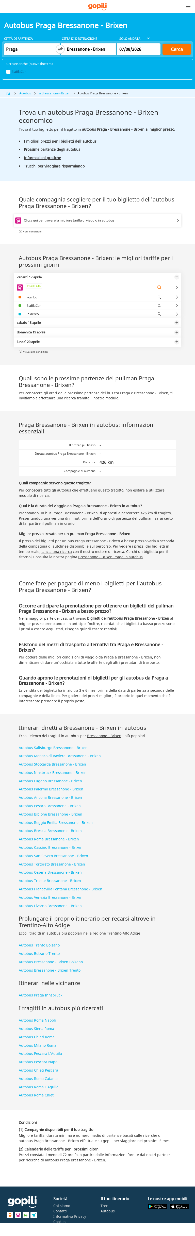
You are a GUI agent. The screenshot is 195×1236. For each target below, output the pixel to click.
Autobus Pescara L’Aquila (40, 1053)
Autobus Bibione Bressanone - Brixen (50, 814)
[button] (188, 6)
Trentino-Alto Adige (123, 933)
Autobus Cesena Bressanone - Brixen (50, 872)
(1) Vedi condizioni (30, 231)
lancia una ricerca (56, 551)
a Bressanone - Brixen (54, 93)
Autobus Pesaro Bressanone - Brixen (50, 805)
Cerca (177, 49)
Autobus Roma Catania (38, 1078)
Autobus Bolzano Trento (39, 953)
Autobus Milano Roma (37, 1045)
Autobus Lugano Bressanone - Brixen (50, 780)
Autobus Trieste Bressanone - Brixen (50, 880)
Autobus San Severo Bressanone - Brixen (53, 855)
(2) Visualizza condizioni (33, 351)
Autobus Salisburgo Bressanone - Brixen (53, 747)
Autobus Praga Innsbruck (40, 995)
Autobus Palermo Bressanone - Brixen (51, 789)
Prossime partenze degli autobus (52, 149)
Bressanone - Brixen (104, 735)
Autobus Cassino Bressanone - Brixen (51, 847)
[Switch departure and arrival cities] (60, 49)
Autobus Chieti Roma (37, 1037)
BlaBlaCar (16, 71)
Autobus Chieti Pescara (38, 1070)
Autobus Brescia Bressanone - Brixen (50, 830)
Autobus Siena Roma (36, 1028)
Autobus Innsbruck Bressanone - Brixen (53, 772)
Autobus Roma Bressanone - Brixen (49, 839)
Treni (105, 1205)
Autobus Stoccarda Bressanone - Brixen (52, 764)
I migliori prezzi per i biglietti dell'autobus (60, 141)
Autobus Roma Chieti (37, 1095)
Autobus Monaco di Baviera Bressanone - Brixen (60, 755)
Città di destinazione (79, 39)
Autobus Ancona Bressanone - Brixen (50, 797)
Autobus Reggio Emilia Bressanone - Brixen (56, 822)
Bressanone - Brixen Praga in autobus (110, 556)
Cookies (59, 1221)
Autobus (25, 93)
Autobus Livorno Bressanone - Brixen (50, 905)
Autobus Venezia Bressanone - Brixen (51, 897)
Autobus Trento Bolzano (39, 945)
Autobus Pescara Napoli (39, 1061)
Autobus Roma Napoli (37, 1020)
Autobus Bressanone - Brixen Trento (49, 970)
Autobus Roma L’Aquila (38, 1087)
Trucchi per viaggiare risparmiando (54, 166)
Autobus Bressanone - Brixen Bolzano (51, 961)
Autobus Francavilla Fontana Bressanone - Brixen (60, 889)
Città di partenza (18, 39)
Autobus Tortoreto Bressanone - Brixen (52, 864)
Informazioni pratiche (42, 157)
